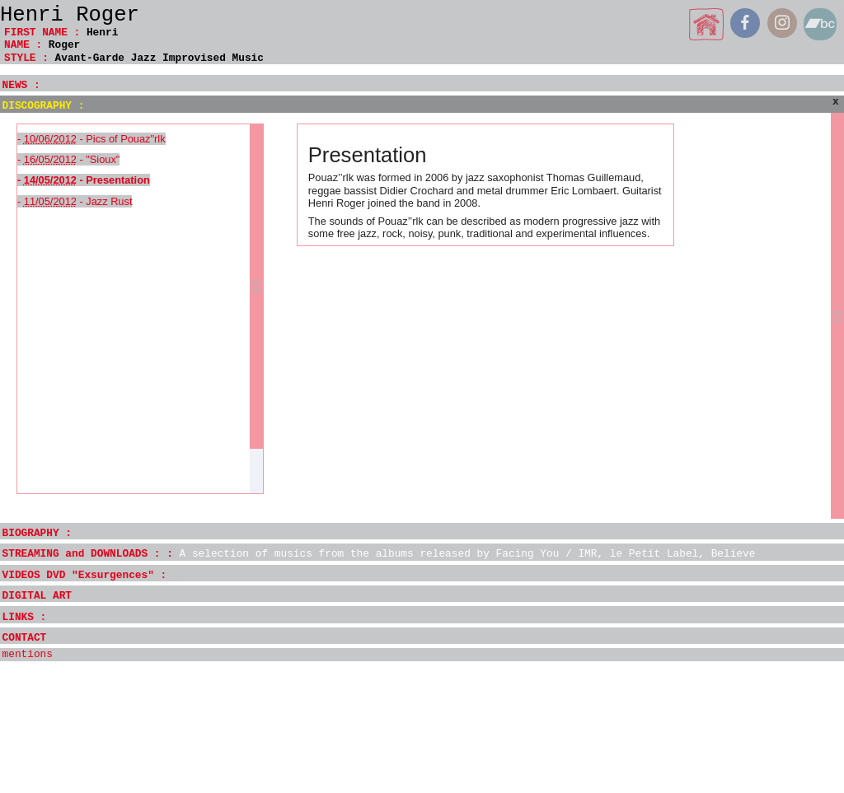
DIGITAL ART (37, 596)
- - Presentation (83, 180)
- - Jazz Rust (74, 201)
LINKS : (24, 617)
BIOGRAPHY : (37, 533)
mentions (27, 654)
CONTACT (24, 638)
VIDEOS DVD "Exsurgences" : (84, 575)
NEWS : (21, 85)
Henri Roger (69, 15)
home (706, 24)
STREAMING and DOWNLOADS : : (379, 554)
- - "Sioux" (68, 159)
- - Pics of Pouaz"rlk (91, 139)
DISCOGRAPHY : (43, 106)
